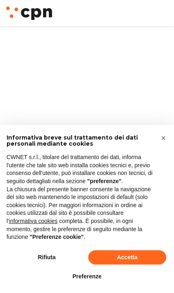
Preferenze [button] (87, 276)
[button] (163, 137)
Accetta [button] (127, 257)
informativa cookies (33, 221)
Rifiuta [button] (47, 257)
